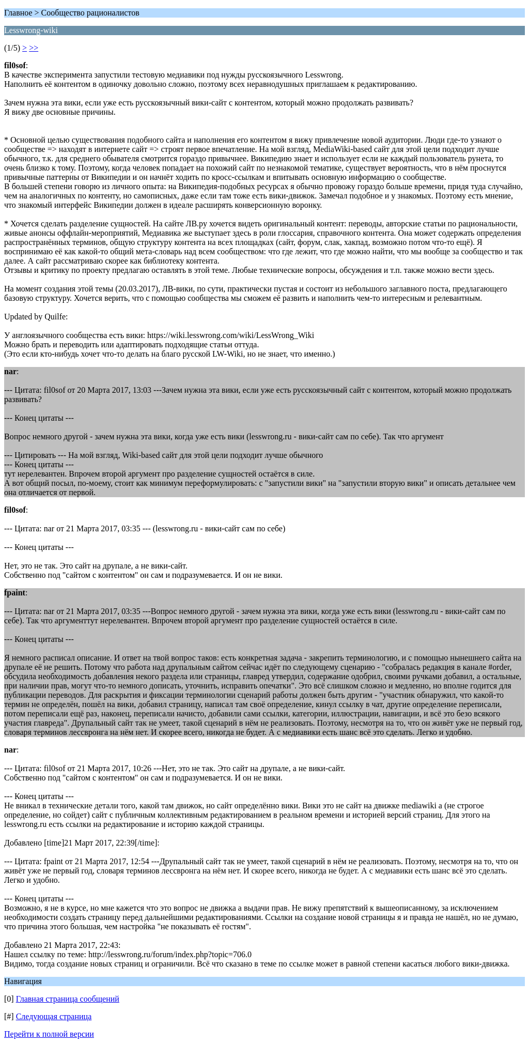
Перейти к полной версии (49, 1034)
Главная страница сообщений (67, 998)
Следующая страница (54, 1016)
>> (33, 47)
